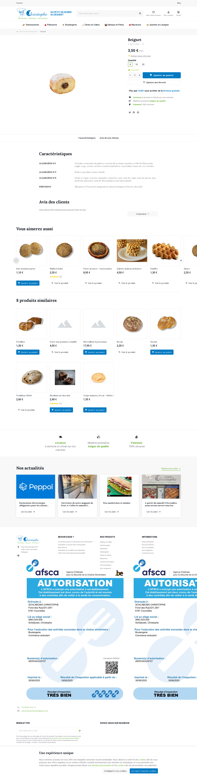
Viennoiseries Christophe (26, 32)
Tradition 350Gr (24, 395)
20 (143, 64)
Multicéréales (56, 268)
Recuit (120, 341)
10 (136, 64)
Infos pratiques (105, 565)
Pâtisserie (103, 548)
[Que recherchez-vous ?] (109, 14)
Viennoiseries (105, 545)
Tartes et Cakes (105, 555)
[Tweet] (129, 112)
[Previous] (16, 260)
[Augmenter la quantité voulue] (140, 75)
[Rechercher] (140, 14)
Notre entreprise (148, 542)
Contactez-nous (148, 553)
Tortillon (20, 341)
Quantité (132, 60)
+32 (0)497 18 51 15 (28, 707)
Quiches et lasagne (107, 562)
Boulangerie (104, 552)
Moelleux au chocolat (60, 395)
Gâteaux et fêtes (106, 542)
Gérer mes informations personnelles (71, 553)
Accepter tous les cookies (143, 771)
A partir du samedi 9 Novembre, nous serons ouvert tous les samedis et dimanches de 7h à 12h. (161, 504)
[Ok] (80, 731)
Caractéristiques (86, 138)
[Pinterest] (137, 112)
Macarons (103, 558)
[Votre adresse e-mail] (49, 731)
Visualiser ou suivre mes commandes (71, 544)
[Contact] (19, 3)
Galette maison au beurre (129, 268)
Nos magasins (147, 550)
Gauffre (154, 268)
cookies (142, 759)
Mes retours (62, 547)
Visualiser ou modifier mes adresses (71, 550)
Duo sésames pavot (25, 268)
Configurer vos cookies (115, 771)
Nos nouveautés (148, 547)
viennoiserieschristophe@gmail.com (34, 711)
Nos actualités (30, 468)
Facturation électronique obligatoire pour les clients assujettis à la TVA (33, 504)
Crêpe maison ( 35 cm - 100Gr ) (98, 395)
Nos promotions (148, 544)
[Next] (181, 260)
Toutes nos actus (169, 468)
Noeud (153, 341)
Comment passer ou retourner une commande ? (75, 542)
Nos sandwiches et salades (116, 503)
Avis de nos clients (109, 138)
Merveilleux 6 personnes (95, 341)
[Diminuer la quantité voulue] (130, 75)
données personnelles (102, 765)
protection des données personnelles (65, 738)
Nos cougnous (105, 568)
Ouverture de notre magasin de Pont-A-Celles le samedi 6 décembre (77, 504)
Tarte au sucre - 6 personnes (97, 268)
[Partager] (133, 112)
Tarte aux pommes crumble (63, 341)
